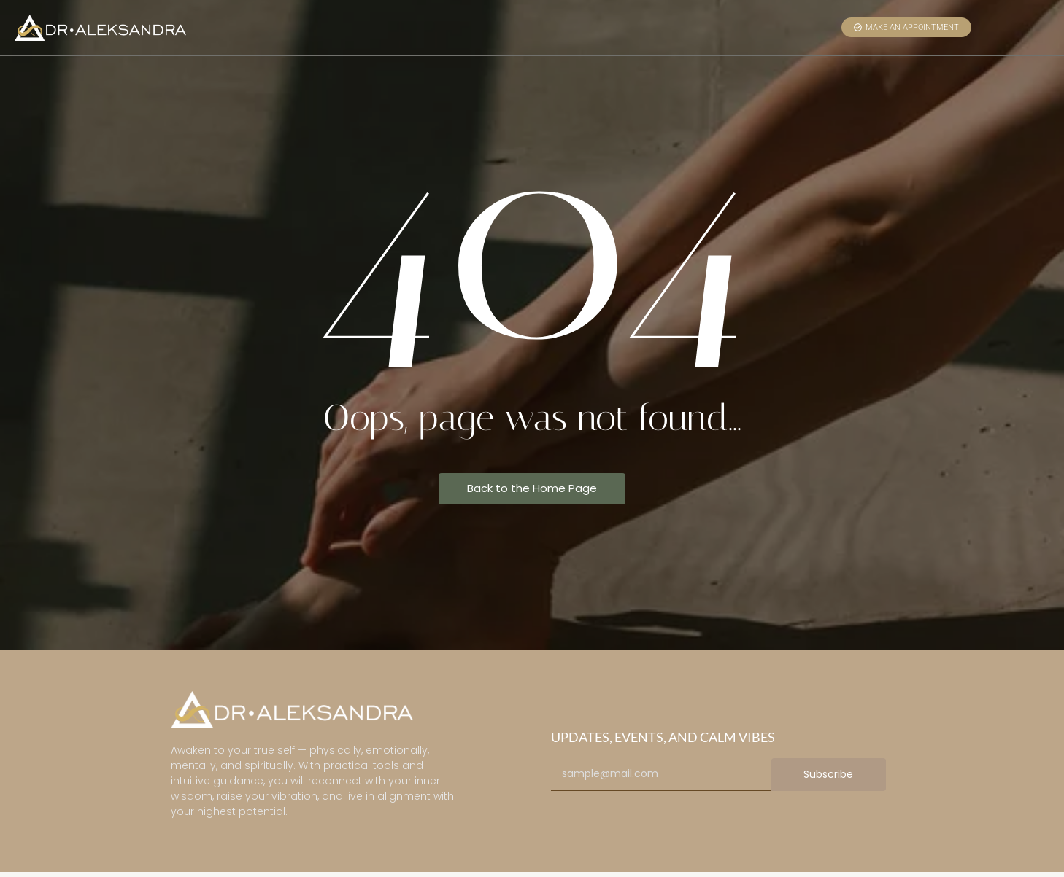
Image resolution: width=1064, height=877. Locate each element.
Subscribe (828, 774)
